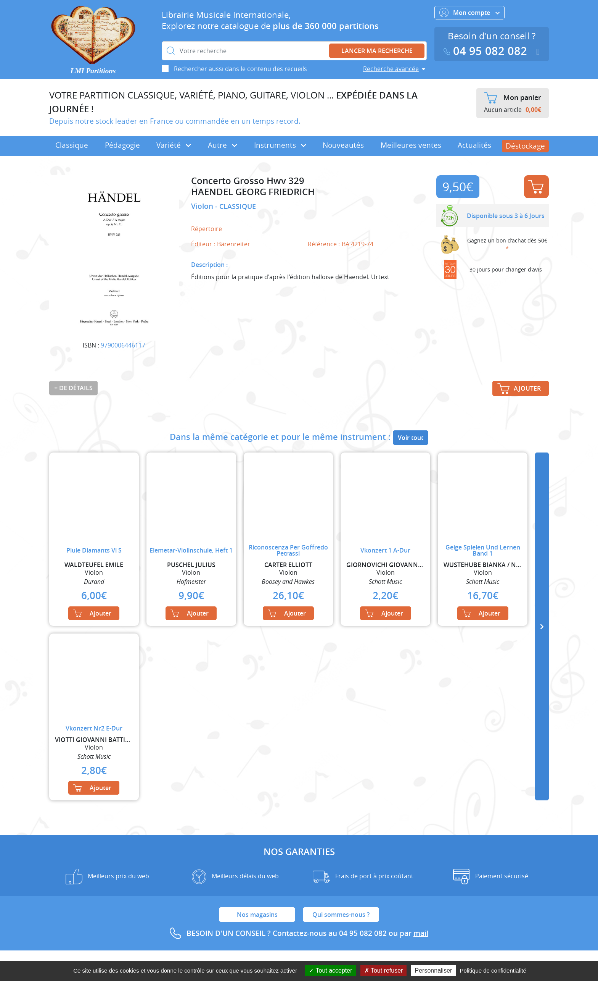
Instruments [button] (280, 145)
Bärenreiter (233, 244)
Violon (203, 206)
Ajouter (535, 186)
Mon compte (469, 12)
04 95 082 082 (487, 51)
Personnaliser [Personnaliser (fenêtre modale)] (433, 970)
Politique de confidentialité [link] (493, 970)
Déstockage (525, 146)
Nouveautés (343, 145)
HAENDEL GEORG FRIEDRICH (253, 191)
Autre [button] (222, 145)
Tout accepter (330, 970)
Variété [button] (173, 145)
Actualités (474, 145)
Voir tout (410, 437)
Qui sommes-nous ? (341, 914)
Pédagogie (122, 145)
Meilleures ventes (411, 145)
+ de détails (73, 388)
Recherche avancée (391, 69)
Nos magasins (257, 914)
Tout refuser (383, 970)
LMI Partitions (93, 71)
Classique (71, 145)
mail (420, 933)
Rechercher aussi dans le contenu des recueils (240, 69)
